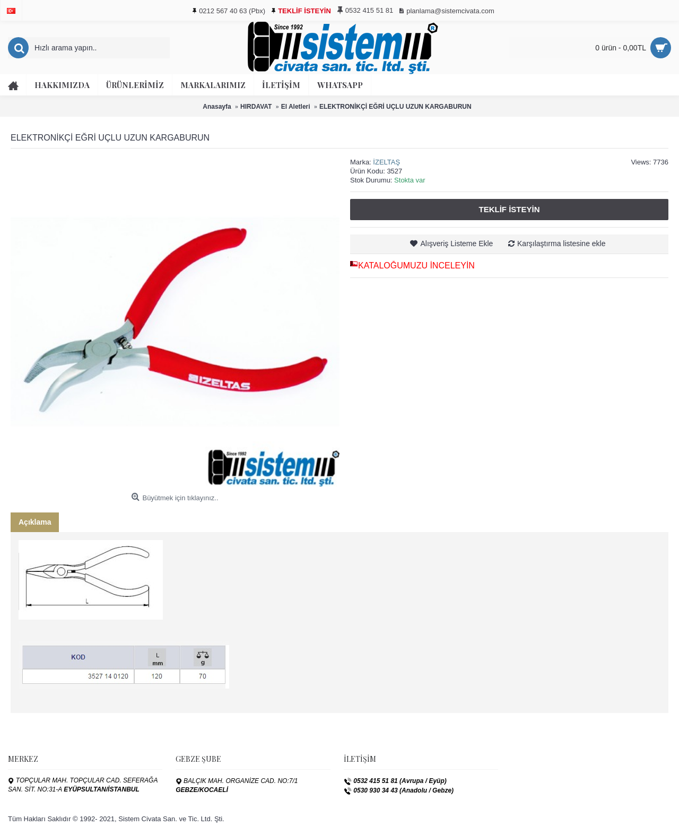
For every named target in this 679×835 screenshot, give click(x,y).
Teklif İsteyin (508, 209)
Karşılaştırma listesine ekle (561, 243)
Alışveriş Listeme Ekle (456, 243)
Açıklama (35, 522)
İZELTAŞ (386, 162)
